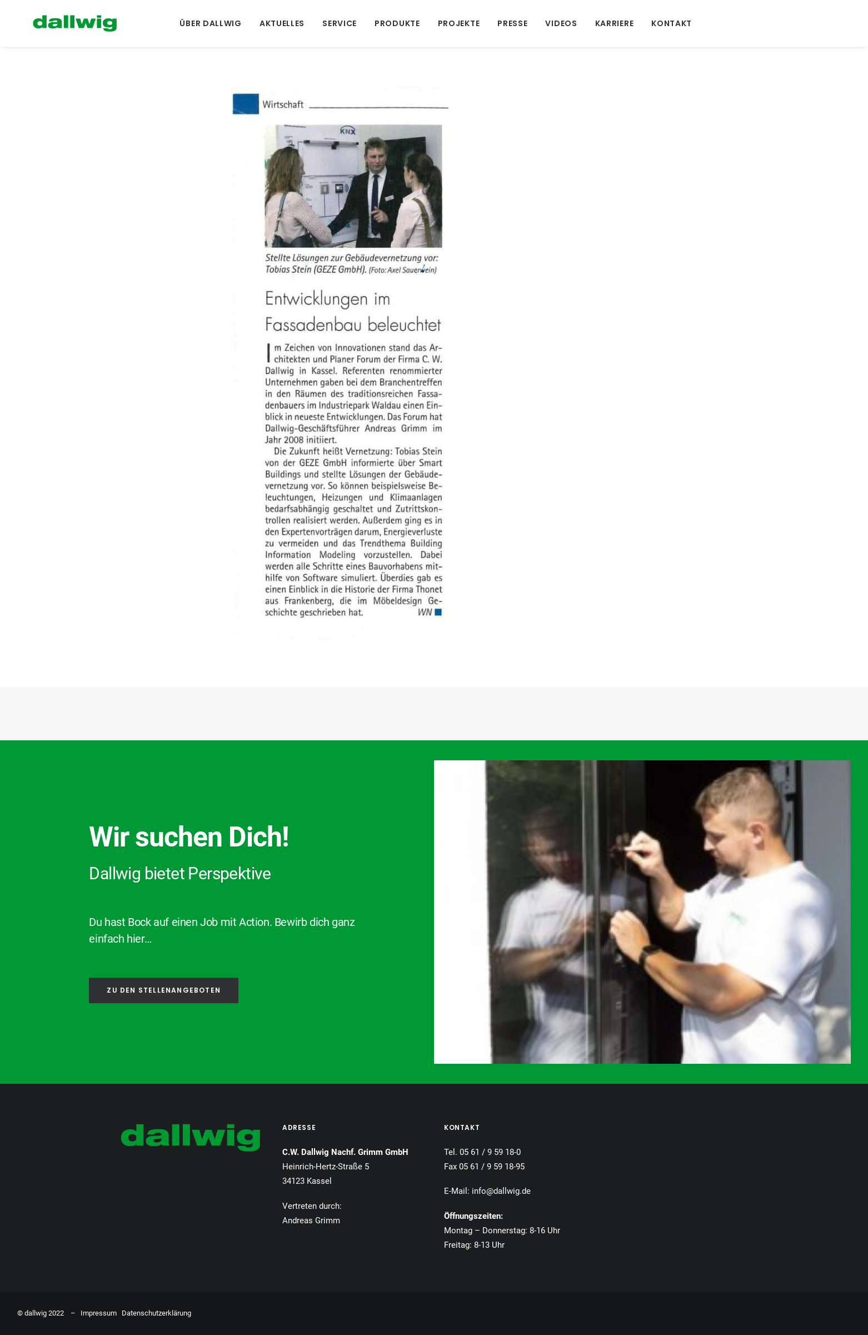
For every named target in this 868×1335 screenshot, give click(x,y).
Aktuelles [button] (280, 23)
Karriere (612, 23)
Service (338, 23)
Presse (511, 23)
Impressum (99, 1313)
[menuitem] (208, 23)
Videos (559, 23)
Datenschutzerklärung (156, 1313)
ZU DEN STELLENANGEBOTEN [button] (164, 990)
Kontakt (670, 23)
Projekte (457, 23)
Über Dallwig (209, 23)
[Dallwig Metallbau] (59, 23)
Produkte (395, 23)
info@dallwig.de (501, 1191)
